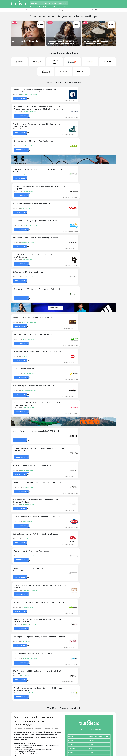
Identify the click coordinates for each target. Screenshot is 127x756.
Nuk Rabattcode (25, 228)
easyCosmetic (15, 675)
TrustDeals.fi (103, 726)
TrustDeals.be (36, 726)
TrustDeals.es (88, 726)
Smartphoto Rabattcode (82, 378)
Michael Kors (41, 672)
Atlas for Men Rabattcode (28, 210)
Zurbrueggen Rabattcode (28, 245)
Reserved (94, 651)
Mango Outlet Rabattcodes (19, 713)
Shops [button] (28, 10)
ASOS (12, 656)
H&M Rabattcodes (16, 709)
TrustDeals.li (68, 731)
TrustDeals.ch (71, 726)
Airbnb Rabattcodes (17, 696)
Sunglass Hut (95, 658)
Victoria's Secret (96, 668)
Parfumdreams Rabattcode (29, 343)
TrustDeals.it (53, 731)
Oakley (67, 661)
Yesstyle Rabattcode (27, 130)
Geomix (40, 661)
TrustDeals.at (20, 726)
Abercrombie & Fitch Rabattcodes (21, 691)
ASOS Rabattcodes (17, 702)
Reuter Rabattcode (63, 6)
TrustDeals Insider (98, 10)
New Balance (68, 656)
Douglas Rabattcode (27, 291)
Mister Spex (41, 675)
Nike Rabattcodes (16, 716)
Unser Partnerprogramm (45, 696)
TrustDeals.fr (20, 731)
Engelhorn (41, 651)
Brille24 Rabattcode (80, 274)
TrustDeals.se (36, 736)
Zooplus (94, 677)
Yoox (93, 675)
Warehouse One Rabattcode (29, 101)
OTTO (66, 663)
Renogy (67, 677)
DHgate (13, 668)
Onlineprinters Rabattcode (82, 182)
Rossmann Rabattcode (81, 245)
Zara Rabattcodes (16, 720)
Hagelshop (41, 663)
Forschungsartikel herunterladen (27, 556)
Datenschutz (69, 691)
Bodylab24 (14, 658)
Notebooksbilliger (70, 658)
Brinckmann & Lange (17, 663)
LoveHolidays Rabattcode (82, 147)
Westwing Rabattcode (27, 165)
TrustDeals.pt (20, 736)
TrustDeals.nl (83, 731)
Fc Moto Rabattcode (80, 228)
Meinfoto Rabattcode (27, 361)
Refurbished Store (70, 675)
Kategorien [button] (63, 10)
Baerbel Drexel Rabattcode (82, 343)
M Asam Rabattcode (81, 326)
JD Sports (40, 668)
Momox (40, 677)
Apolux (13, 654)
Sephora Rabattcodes (18, 718)
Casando (14, 665)
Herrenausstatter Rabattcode (29, 84)
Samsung (95, 656)
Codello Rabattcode (80, 130)
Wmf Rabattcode (80, 165)
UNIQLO (94, 663)
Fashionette (41, 656)
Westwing (94, 670)
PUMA (66, 668)
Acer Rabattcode (79, 101)
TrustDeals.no (99, 731)
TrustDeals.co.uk (71, 736)
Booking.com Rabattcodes (19, 704)
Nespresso (68, 654)
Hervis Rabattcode (80, 309)
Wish (93, 672)
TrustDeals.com (53, 736)
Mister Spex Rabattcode (51, 6)
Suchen (66, 3)
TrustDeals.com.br (54, 726)
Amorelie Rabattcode (27, 182)
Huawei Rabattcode (27, 326)
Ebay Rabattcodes (16, 707)
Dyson (13, 672)
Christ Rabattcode (26, 396)
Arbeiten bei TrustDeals (45, 693)
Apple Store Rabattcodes (19, 700)
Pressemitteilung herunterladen (27, 551)
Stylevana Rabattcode (81, 361)
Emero (13, 677)
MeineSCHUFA (42, 670)
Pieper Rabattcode (80, 291)
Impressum (68, 696)
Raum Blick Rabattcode (28, 309)
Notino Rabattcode (26, 274)
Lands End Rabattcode (81, 84)
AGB (66, 693)
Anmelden (77, 634)
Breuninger (14, 661)
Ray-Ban (67, 670)
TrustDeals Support (71, 698)
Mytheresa (68, 651)
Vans (93, 665)
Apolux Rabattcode (80, 210)
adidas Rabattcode (39, 6)
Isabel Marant (42, 665)
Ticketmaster (95, 661)
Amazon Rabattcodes (18, 698)
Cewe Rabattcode (26, 147)
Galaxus (40, 658)
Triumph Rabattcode (27, 378)
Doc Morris (14, 670)
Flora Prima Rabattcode (81, 396)
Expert (39, 654)
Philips (66, 665)
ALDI (12, 651)
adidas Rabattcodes (17, 693)
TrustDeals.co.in (36, 731)
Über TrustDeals (43, 691)
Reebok (67, 672)
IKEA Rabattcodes (16, 711)
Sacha (94, 654)
